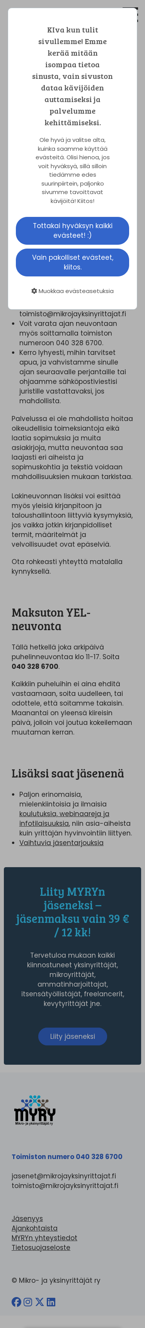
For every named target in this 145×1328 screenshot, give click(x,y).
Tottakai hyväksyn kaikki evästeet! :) (73, 230)
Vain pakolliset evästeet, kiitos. (72, 262)
